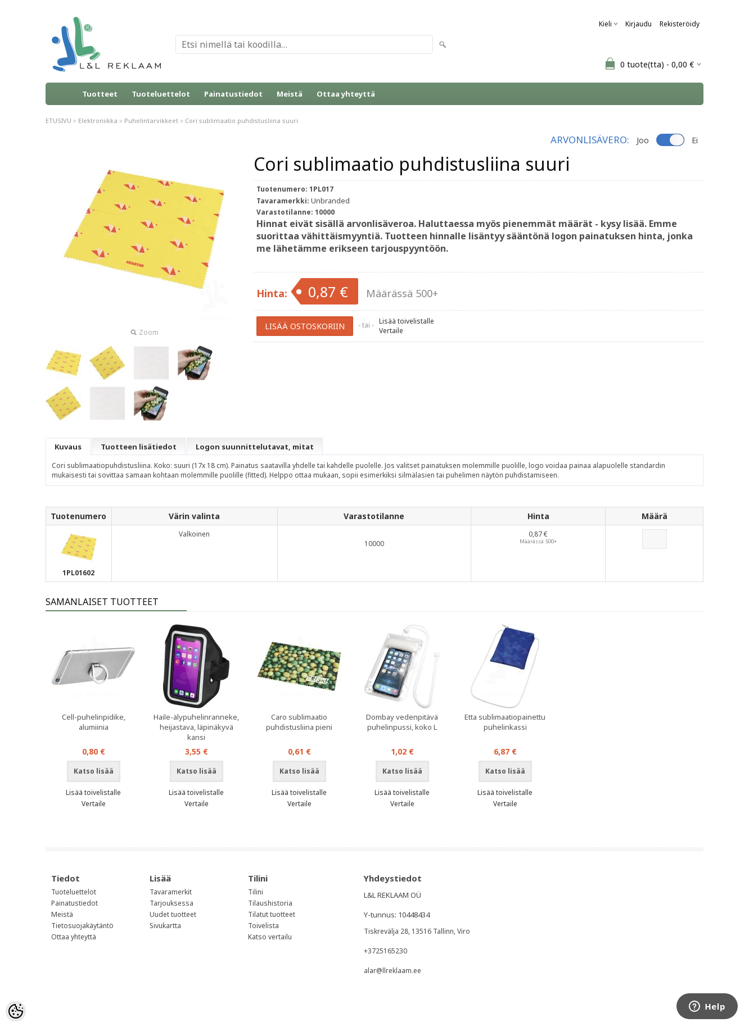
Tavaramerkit (171, 892)
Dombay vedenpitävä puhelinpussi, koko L (402, 722)
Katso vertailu (270, 937)
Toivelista (263, 925)
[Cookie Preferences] (16, 1011)
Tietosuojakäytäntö (82, 925)
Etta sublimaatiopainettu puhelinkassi (504, 722)
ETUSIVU (58, 120)
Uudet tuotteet (173, 914)
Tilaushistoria (270, 903)
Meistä (290, 94)
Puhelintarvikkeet (151, 120)
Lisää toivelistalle (406, 321)
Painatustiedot (233, 94)
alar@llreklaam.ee (392, 970)
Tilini (255, 892)
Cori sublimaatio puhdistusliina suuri (241, 120)
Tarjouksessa (171, 903)
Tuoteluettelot (161, 94)
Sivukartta (165, 925)
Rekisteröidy (680, 24)
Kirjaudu (638, 24)
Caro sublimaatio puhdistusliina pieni (299, 722)
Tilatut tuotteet (271, 914)
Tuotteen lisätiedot (139, 447)
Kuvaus (68, 447)
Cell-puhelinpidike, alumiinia (93, 722)
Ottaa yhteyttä (346, 94)
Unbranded (330, 201)
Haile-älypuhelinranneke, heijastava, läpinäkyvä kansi (196, 727)
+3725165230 (385, 951)
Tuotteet (100, 94)
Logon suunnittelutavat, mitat (255, 447)
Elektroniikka (98, 120)
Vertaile (391, 330)
